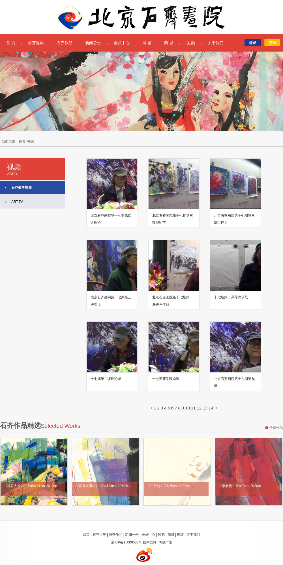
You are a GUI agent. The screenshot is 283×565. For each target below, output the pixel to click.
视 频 (190, 43)
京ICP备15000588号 (126, 542)
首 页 (10, 43)
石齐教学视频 (21, 188)
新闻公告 (93, 43)
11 (193, 407)
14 (211, 407)
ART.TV (17, 202)
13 (205, 407)
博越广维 (165, 542)
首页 (86, 535)
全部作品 (276, 428)
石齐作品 (64, 43)
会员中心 (122, 43)
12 (199, 407)
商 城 (168, 43)
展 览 (146, 43)
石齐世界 (36, 43)
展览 (161, 535)
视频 (180, 535)
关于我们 (216, 43)
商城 (171, 535)
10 (187, 407)
